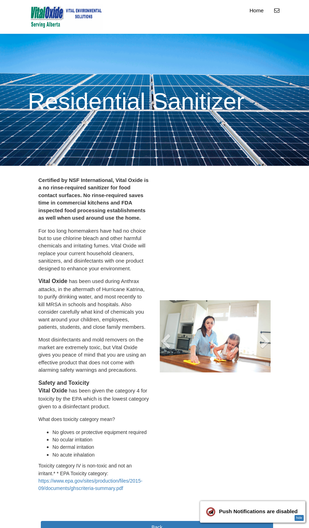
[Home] (67, 17)
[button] (165, 352)
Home (257, 10)
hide (299, 518)
